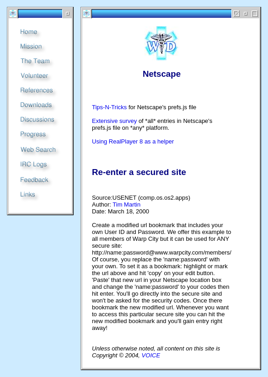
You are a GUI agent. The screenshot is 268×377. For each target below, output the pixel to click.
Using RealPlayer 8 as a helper (133, 141)
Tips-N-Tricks (109, 107)
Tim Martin (126, 204)
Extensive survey (114, 120)
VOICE (151, 355)
